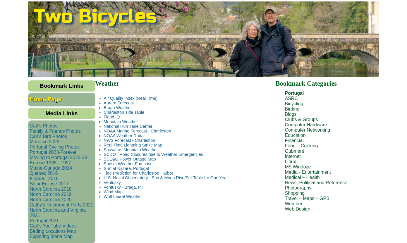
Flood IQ (112, 117)
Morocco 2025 (44, 141)
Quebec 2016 (44, 173)
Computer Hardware (306, 124)
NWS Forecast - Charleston (129, 140)
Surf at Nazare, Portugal (126, 168)
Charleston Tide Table (124, 112)
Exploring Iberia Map (51, 236)
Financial (294, 140)
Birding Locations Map (53, 231)
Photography (298, 187)
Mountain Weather (121, 121)
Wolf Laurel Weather (123, 196)
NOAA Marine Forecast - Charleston (137, 131)
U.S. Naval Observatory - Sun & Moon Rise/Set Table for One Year (166, 177)
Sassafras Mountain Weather (131, 149)
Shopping (295, 193)
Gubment (294, 151)
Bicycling (294, 103)
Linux (290, 161)
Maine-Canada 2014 (51, 168)
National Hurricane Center (128, 126)
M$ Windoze (298, 166)
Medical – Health (302, 177)
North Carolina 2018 (51, 189)
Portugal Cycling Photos (55, 146)
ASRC (291, 98)
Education (295, 135)
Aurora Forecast (119, 103)
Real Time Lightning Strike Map (133, 145)
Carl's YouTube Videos (53, 225)
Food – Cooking (301, 145)
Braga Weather (118, 107)
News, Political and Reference (316, 182)
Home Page (46, 99)
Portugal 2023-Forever (53, 152)
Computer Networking (307, 129)
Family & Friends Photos (55, 131)
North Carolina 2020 (51, 199)
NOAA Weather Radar (124, 135)
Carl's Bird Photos (48, 136)
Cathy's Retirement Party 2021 (61, 204)
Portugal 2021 (44, 220)
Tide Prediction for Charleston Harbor (138, 173)
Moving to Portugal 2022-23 (58, 157)
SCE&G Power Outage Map (130, 159)
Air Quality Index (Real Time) (130, 98)
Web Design (297, 208)
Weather (294, 203)
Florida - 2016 (44, 178)
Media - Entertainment (308, 172)
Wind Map (113, 191)
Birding (292, 108)
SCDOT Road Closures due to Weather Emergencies (153, 154)
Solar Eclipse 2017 (49, 183)
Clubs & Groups (301, 119)
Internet (293, 156)
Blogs (291, 114)
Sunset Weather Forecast (127, 163)
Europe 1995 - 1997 (50, 162)
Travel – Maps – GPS (307, 198)
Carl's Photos (44, 125)
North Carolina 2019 (51, 194)
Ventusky (112, 182)
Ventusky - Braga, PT (123, 187)
